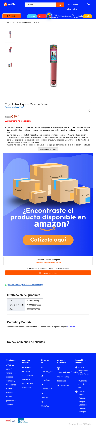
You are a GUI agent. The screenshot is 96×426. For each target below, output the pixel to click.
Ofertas (42, 16)
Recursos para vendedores (27, 385)
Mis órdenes (74, 16)
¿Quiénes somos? (10, 367)
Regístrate (26, 371)
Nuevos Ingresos (54, 16)
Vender (87, 16)
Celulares (61, 16)
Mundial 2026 (50, 16)
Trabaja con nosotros (10, 375)
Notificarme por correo (48, 273)
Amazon (32, 16)
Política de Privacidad (10, 391)
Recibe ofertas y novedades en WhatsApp (25, 285)
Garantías (71, 327)
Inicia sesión (26, 367)
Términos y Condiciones (11, 383)
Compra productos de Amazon (11, 401)
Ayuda (80, 16)
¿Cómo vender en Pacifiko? (27, 377)
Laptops (68, 16)
